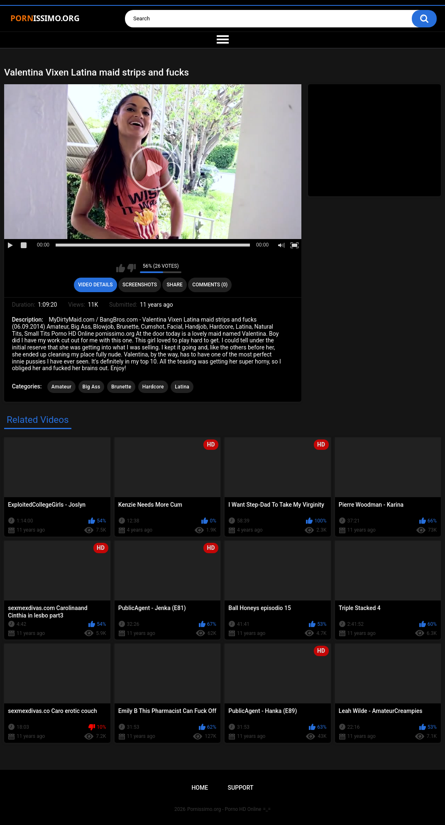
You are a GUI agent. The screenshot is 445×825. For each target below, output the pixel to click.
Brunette (121, 387)
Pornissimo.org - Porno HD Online (224, 809)
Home (199, 787)
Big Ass (91, 387)
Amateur (61, 387)
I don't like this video (131, 268)
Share (175, 285)
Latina (182, 387)
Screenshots (139, 285)
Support (241, 787)
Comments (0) (209, 285)
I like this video (120, 268)
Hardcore (153, 387)
